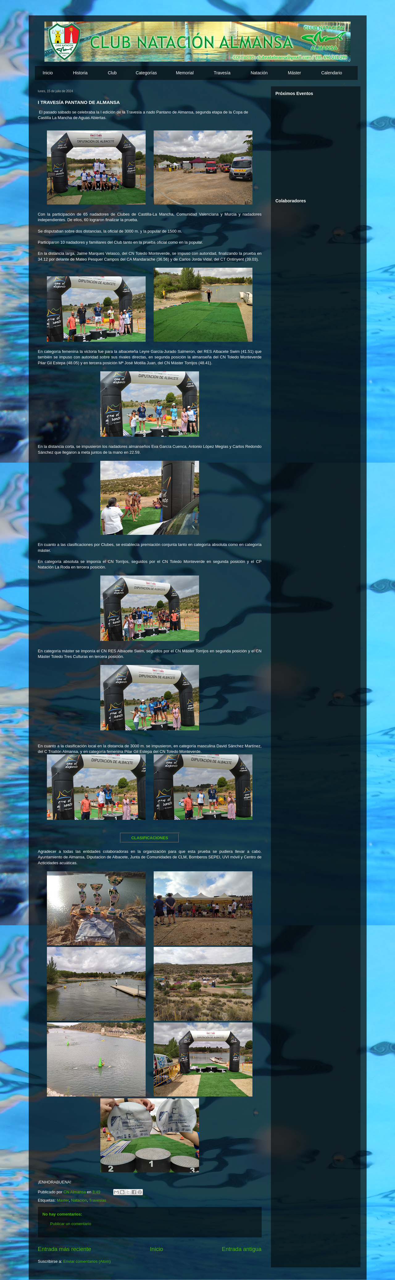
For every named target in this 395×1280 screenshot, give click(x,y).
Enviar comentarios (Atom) (87, 1261)
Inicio (48, 72)
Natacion (79, 1200)
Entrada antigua (241, 1249)
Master (63, 1200)
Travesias (97, 1200)
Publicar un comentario (70, 1223)
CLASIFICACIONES (149, 838)
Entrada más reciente (64, 1249)
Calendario (331, 72)
